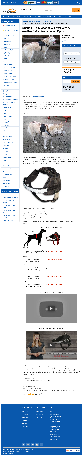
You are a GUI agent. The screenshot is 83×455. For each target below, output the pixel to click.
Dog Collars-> (6, 38)
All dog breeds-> (7, 175)
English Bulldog (7, 136)
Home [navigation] (25, 21)
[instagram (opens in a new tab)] (41, 444)
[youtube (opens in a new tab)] (37, 444)
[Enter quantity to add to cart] (67, 81)
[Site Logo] (10, 10)
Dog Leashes (37, 16)
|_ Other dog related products (9, 103)
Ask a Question (67, 41)
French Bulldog (7, 139)
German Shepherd (8, 142)
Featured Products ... (9, 183)
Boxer (4, 119)
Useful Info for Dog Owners (10, 197)
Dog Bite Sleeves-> (8, 64)
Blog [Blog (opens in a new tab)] (65, 16)
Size (65, 50)
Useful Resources (8, 220)
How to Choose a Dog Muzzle (9, 201)
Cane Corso (6, 128)
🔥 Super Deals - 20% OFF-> (10, 31)
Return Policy (25, 417)
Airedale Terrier (7, 107)
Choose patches (69, 58)
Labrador (5, 148)
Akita (4, 110)
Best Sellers (57, 16)
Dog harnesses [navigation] (48, 21)
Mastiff (5, 154)
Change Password (40, 414)
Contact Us (13, 2)
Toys (4, 61)
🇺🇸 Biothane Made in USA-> (10, 26)
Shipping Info (25, 411)
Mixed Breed (6, 172)
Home (5, 2)
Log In (20, 2)
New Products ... (7, 180)
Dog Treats (6, 85)
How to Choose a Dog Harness (9, 216)
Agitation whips (7, 70)
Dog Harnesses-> (7, 41)
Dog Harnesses (17, 16)
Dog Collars (27, 16)
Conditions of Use (26, 420)
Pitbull (4, 160)
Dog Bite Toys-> (7, 58)
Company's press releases (10, 195)
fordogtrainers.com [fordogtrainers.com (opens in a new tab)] (8, 453)
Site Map (24, 423)
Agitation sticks (7, 73)
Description (26, 97)
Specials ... (6, 177)
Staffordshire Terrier (8, 169)
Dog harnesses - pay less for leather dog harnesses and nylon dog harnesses (55, 437)
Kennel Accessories (8, 79)
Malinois (5, 151)
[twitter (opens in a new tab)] (28, 444)
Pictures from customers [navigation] (35, 21)
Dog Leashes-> (7, 47)
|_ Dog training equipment (10, 99)
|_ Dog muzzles (7, 97)
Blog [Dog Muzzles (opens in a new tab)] (51, 411)
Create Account (40, 417)
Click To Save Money (9, 35)
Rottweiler (6, 163)
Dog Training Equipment (9, 50)
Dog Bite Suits (7, 56)
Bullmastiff (6, 122)
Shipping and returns (38, 97)
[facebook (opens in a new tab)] (23, 444)
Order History (39, 411)
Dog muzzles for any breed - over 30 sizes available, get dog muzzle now (55, 429)
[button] (78, 3)
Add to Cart (75, 81)
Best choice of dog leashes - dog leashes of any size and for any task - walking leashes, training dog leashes (55, 419)
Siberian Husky (7, 166)
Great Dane (6, 145)
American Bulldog (8, 116)
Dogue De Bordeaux (8, 134)
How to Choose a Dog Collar (9, 211)
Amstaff (5, 113)
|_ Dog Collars (7, 91)
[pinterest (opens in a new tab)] (32, 444)
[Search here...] (51, 10)
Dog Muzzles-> (7, 44)
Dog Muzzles (6, 16)
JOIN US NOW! (47, 16)
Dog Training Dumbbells (9, 76)
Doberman (6, 131)
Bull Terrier (6, 125)
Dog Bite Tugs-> (7, 53)
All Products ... (7, 186)
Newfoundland (7, 157)
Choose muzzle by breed (10, 82)
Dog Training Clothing (9, 67)
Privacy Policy (25, 414)
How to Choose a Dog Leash (9, 206)
